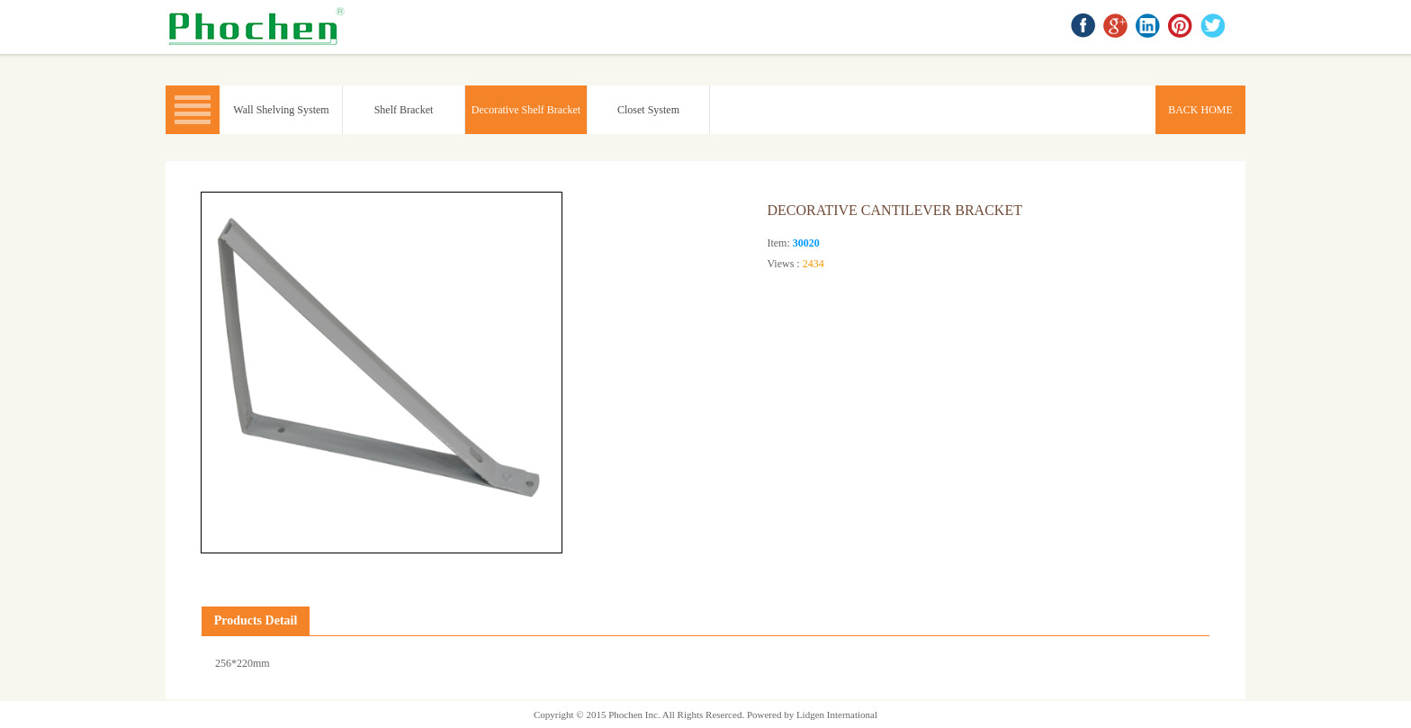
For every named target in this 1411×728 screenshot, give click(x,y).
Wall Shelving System (280, 109)
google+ (1116, 26)
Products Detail (256, 620)
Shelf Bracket (404, 109)
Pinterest (1181, 26)
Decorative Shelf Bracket (526, 109)
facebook (1084, 26)
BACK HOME (260, 27)
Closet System (648, 109)
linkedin (1149, 26)
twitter (1213, 26)
